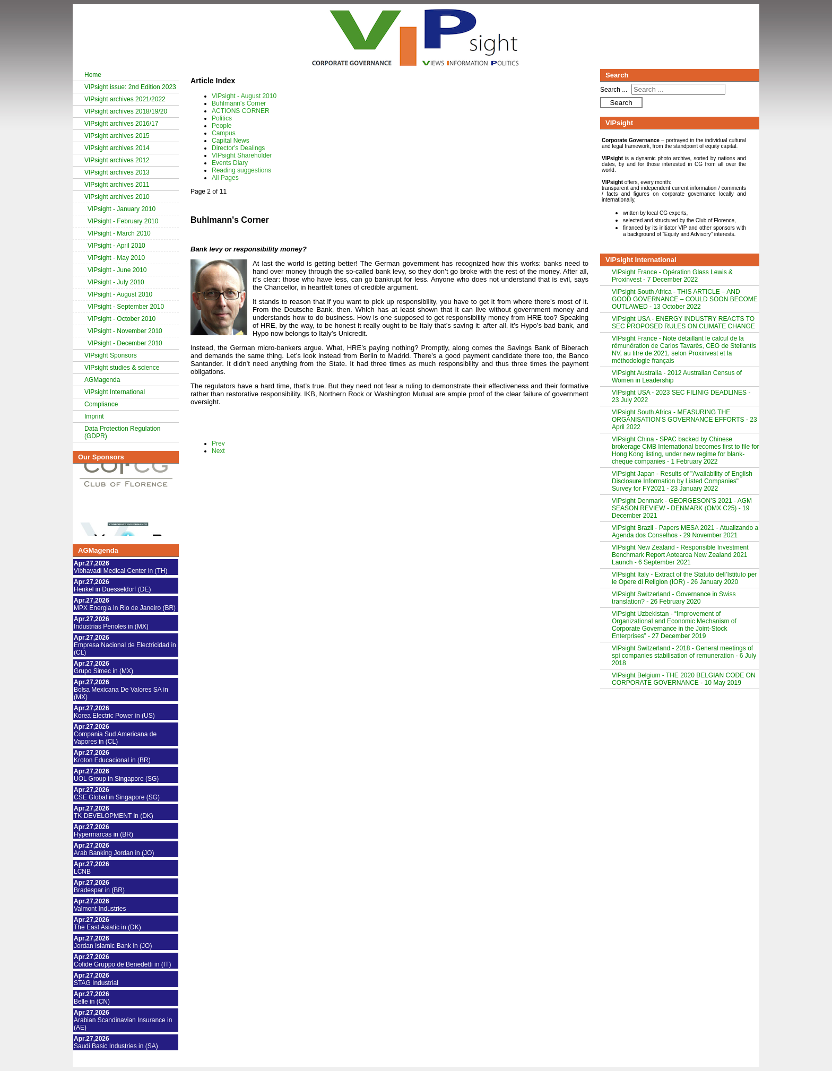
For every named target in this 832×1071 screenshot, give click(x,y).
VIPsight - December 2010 (125, 343)
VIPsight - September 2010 (126, 306)
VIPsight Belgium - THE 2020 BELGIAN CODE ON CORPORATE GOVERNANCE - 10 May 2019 (684, 679)
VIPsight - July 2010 (116, 282)
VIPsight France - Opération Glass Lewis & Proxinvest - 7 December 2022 (672, 275)
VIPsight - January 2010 (121, 209)
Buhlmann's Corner (239, 103)
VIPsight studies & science (121, 367)
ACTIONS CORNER (241, 111)
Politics (222, 118)
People (221, 125)
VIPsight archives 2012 (117, 160)
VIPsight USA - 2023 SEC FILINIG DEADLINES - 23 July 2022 (681, 396)
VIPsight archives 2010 (117, 197)
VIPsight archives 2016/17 (121, 123)
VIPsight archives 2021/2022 (125, 99)
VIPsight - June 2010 (117, 270)
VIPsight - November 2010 (125, 331)
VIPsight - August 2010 (120, 294)
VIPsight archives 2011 (117, 184)
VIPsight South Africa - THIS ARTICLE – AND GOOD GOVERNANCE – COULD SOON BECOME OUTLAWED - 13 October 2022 (685, 299)
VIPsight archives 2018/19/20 (125, 111)
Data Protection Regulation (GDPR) (122, 432)
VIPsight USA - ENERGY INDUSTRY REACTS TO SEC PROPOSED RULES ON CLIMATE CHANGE (683, 322)
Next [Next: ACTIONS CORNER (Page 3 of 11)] (218, 451)
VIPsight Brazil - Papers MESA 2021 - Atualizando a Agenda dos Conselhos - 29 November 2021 (685, 531)
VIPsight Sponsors (110, 355)
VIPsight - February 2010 (123, 221)
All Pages (225, 177)
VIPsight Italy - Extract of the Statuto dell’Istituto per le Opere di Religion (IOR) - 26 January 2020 (684, 578)
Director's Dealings (238, 148)
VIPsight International (114, 392)
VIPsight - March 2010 (119, 233)
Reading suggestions (241, 170)
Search (621, 103)
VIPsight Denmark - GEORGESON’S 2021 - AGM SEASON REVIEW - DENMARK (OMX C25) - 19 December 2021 (682, 508)
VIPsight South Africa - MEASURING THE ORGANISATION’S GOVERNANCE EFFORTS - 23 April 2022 (684, 419)
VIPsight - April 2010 (116, 245)
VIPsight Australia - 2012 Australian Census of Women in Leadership (677, 376)
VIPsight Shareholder (242, 155)
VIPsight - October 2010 (121, 319)
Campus (224, 133)
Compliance (101, 404)
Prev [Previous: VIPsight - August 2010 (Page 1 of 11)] (218, 443)
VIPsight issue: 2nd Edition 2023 (130, 87)
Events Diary (230, 163)
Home (92, 75)
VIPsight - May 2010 (116, 258)
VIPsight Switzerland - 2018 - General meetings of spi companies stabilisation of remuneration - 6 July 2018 (684, 656)
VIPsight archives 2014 (117, 148)
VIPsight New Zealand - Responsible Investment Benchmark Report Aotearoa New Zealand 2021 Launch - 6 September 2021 (680, 555)
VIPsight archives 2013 (117, 172)
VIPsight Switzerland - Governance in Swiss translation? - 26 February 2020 (673, 597)
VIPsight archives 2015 (117, 136)
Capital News (230, 140)
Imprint (94, 416)
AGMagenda (102, 380)
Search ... (613, 89)
